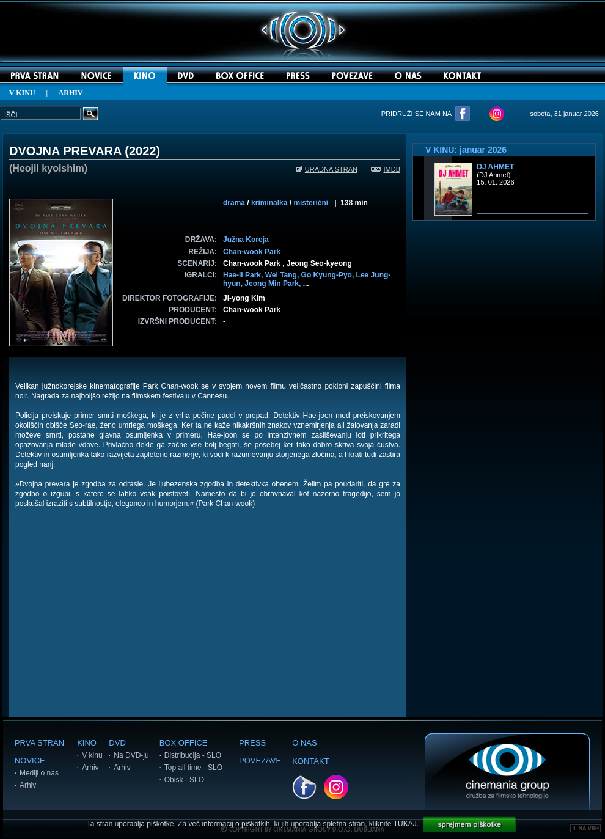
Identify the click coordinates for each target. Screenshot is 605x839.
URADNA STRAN (327, 169)
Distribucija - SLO (192, 755)
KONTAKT (310, 761)
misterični (310, 203)
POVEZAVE (260, 760)
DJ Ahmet (495, 167)
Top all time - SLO (193, 767)
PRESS (252, 742)
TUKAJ (405, 823)
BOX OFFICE (184, 742)
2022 (142, 151)
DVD (117, 742)
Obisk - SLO (184, 779)
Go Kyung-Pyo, (328, 275)
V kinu (92, 755)
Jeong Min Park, (273, 283)
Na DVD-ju (131, 755)
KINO (87, 742)
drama (234, 203)
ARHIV (71, 93)
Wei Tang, (283, 275)
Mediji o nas (39, 773)
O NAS (304, 742)
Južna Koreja (246, 239)
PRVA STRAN (39, 742)
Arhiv (28, 785)
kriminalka (269, 203)
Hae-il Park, (244, 275)
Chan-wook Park (251, 251)
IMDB (386, 169)
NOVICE (30, 760)
